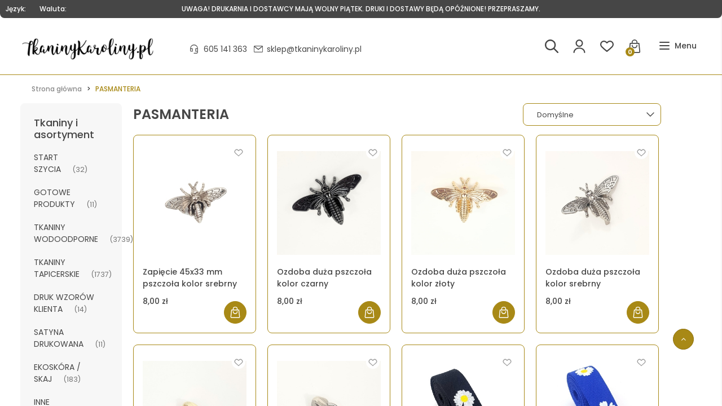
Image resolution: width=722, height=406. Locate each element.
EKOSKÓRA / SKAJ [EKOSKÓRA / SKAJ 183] (57, 373)
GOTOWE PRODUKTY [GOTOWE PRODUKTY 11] (54, 198)
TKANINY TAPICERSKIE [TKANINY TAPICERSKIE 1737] (57, 268)
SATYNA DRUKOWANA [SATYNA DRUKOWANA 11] (58, 338)
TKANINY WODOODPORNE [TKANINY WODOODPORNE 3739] (66, 233)
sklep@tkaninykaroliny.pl (314, 49)
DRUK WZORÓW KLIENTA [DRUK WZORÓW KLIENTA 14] (64, 303)
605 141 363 (225, 49)
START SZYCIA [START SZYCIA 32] (47, 163)
